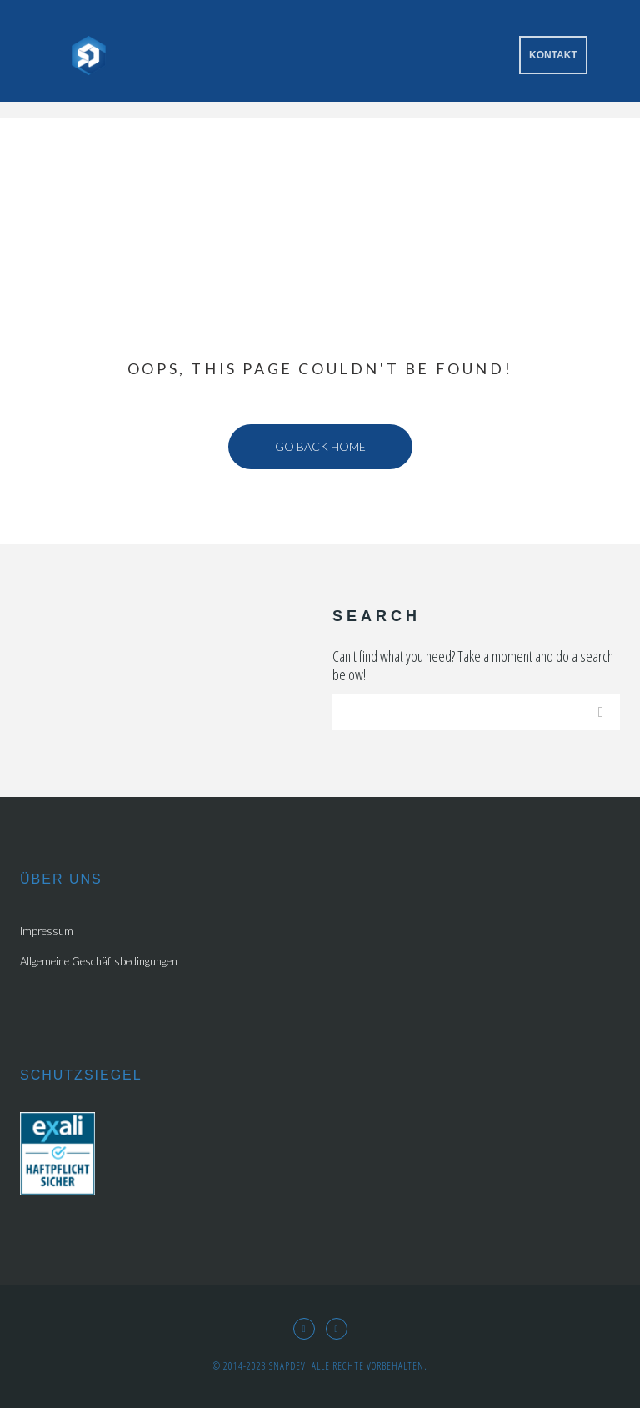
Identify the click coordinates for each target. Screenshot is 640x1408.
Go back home (320, 446)
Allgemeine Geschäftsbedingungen (99, 961)
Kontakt (553, 55)
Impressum (46, 931)
